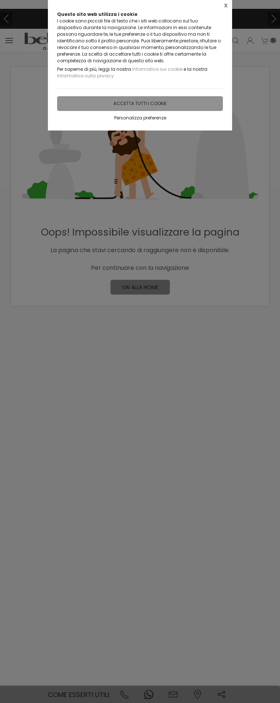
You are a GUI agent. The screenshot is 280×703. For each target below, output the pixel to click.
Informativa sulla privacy (85, 76)
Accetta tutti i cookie (140, 103)
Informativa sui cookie (157, 69)
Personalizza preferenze (140, 118)
